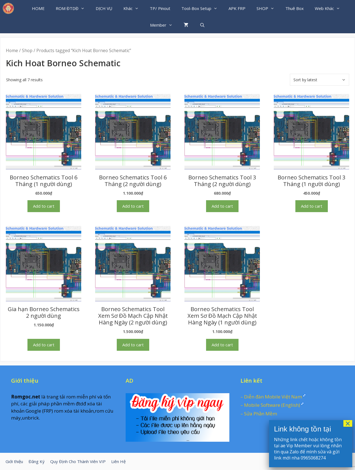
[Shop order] (319, 80)
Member (164, 25)
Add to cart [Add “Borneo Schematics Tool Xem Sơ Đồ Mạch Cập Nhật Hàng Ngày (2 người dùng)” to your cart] (133, 344)
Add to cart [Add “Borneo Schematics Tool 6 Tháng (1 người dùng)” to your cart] (43, 206)
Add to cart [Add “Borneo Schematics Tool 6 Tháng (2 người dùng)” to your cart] (133, 206)
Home (12, 50)
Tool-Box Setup (202, 8)
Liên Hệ (118, 461)
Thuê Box (294, 8)
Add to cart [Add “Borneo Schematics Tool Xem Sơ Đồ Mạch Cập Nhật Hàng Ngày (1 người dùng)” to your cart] (222, 344)
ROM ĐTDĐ (73, 8)
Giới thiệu (14, 461)
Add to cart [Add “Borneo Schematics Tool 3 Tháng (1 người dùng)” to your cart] (311, 206)
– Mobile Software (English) (270, 405)
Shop (27, 50)
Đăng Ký (37, 461)
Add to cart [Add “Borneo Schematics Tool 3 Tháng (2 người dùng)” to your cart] (222, 206)
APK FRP (237, 8)
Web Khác (330, 8)
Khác (133, 8)
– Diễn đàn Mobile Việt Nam (271, 396)
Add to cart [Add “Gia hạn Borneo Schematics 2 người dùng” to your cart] (43, 344)
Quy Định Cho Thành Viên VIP (78, 461)
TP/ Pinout (160, 8)
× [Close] (347, 423)
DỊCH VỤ (104, 8)
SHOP (268, 8)
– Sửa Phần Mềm (258, 413)
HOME (38, 8)
